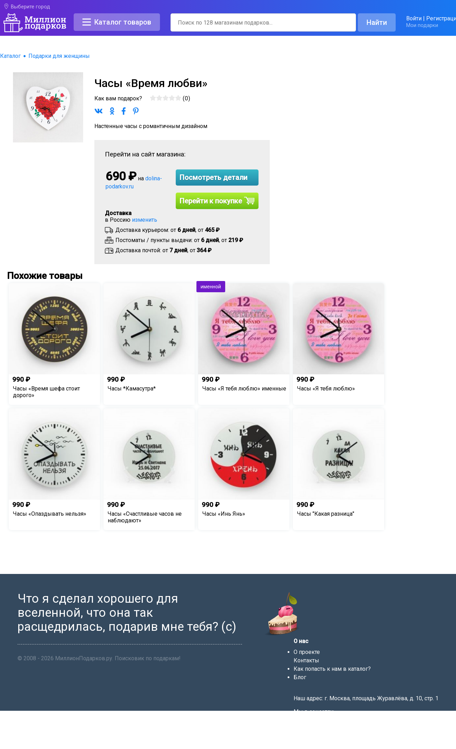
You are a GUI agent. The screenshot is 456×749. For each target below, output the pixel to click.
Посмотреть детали (213, 177)
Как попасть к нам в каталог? (332, 669)
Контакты (306, 660)
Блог (300, 677)
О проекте (307, 652)
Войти (414, 18)
